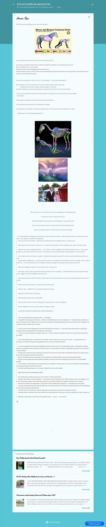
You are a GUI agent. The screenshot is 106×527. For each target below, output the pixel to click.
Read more (86, 477)
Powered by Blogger (53, 522)
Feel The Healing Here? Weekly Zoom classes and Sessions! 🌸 (35, 483)
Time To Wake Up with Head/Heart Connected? (30, 464)
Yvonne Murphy (62, 402)
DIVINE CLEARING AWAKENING (33, 4)
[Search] (92, 5)
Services (25, 13)
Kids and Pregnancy (51, 13)
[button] (89, 23)
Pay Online (80, 13)
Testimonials (67, 13)
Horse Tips (36, 13)
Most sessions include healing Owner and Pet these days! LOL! (36, 501)
